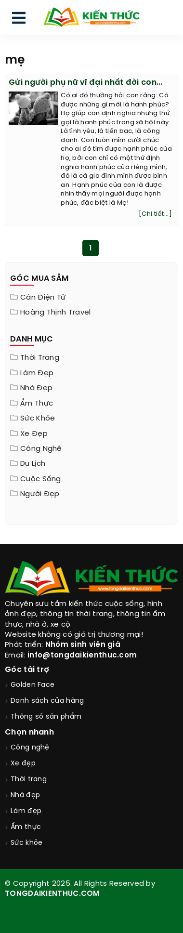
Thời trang (39, 358)
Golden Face (32, 685)
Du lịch (32, 464)
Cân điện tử (42, 298)
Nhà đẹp (36, 388)
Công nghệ (41, 449)
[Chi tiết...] (155, 214)
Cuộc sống (40, 479)
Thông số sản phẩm (46, 717)
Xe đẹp (34, 434)
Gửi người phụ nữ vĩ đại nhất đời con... (86, 83)
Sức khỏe (37, 418)
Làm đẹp (36, 373)
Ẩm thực (36, 403)
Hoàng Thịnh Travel (55, 312)
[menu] (19, 20)
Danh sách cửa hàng (47, 701)
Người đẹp (40, 494)
